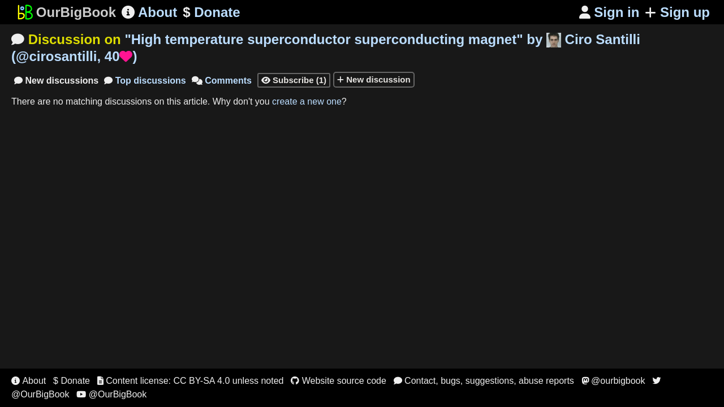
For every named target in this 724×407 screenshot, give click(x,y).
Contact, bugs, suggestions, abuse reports (484, 381)
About (149, 12)
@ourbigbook (613, 381)
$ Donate (71, 381)
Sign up (677, 12)
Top (145, 80)
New (56, 80)
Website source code (338, 381)
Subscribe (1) (293, 80)
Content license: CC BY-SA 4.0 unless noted (190, 381)
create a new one (307, 101)
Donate (211, 12)
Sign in (609, 12)
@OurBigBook (111, 394)
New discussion (374, 79)
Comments (222, 80)
